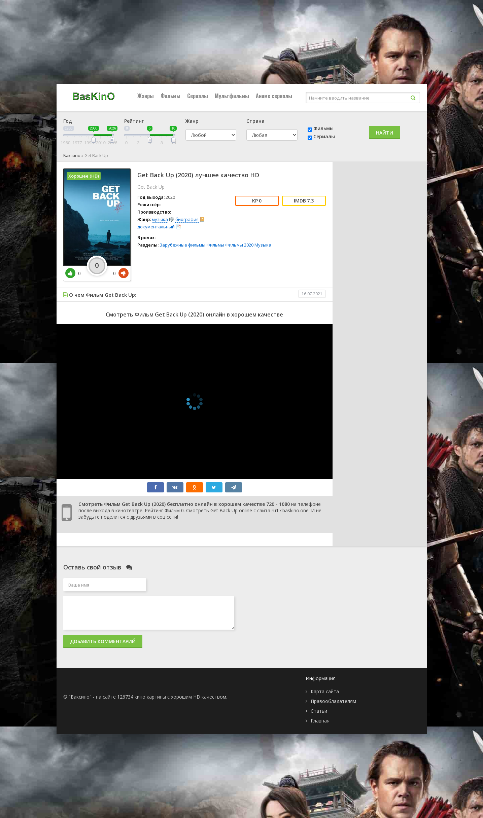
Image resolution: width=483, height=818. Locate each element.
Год (67, 121)
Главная (320, 720)
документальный (156, 227)
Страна (255, 121)
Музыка (262, 245)
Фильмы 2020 (239, 245)
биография (187, 219)
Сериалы (197, 96)
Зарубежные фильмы (182, 245)
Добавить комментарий (103, 641)
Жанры (145, 96)
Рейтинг (134, 121)
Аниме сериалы (274, 96)
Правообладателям (333, 701)
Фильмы (170, 96)
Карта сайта (325, 691)
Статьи (319, 711)
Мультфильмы (232, 96)
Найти (384, 132)
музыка (160, 219)
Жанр (192, 121)
